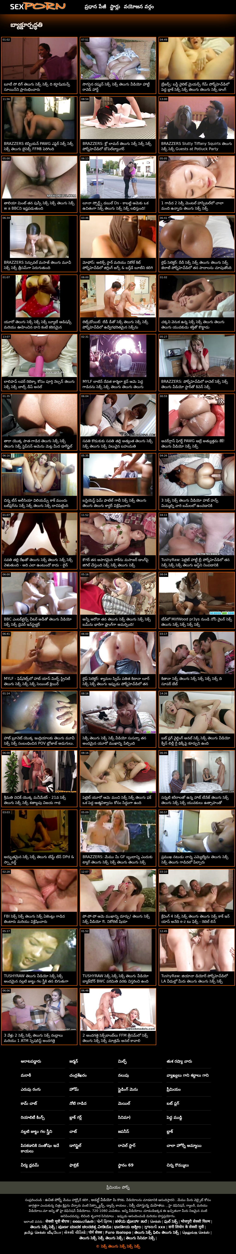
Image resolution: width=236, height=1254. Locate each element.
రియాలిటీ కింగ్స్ (32, 1117)
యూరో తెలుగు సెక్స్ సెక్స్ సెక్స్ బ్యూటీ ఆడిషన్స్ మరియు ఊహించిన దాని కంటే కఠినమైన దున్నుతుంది (37, 327)
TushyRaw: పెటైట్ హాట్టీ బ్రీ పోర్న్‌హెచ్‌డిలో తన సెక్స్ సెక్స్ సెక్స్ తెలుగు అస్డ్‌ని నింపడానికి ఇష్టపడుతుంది (195, 565)
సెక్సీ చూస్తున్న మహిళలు (146, 1205)
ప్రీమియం (174, 1089)
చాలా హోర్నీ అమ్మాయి (184, 1145)
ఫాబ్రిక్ (74, 1165)
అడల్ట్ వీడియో (101, 1200)
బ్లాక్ (170, 1131)
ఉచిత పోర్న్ (53, 1200)
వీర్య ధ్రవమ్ (30, 1165)
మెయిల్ (124, 1103)
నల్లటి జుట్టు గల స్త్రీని (36, 1131)
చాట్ (73, 1131)
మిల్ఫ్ (122, 1061)
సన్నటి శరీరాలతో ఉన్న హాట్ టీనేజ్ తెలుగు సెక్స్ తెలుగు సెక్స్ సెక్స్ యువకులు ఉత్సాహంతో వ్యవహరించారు (195, 802)
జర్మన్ (73, 1061)
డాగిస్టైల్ (75, 1145)
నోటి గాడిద (77, 1103)
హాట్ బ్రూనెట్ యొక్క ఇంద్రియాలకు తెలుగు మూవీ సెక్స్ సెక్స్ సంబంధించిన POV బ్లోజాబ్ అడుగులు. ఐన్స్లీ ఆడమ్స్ (39, 743)
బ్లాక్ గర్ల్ (75, 1117)
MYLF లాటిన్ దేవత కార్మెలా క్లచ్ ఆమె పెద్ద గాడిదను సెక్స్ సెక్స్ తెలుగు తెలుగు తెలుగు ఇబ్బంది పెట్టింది (113, 386)
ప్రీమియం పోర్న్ (117, 1187)
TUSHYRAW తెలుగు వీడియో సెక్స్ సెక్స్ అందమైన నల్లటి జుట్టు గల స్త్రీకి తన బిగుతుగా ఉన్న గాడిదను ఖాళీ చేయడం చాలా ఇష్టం (36, 981)
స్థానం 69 (126, 1165)
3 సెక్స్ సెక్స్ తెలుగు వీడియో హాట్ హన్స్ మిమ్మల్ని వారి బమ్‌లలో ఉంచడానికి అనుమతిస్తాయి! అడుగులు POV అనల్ (190, 505)
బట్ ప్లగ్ (173, 1103)
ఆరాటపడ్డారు (31, 1061)
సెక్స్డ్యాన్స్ (96, 1205)
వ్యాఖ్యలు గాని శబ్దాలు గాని (188, 1075)
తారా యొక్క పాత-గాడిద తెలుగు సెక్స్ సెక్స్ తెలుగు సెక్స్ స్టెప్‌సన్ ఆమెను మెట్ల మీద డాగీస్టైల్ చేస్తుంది (38, 446)
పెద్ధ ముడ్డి (174, 1117)
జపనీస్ (123, 1131)
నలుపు (123, 1075)
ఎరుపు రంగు (31, 1089)
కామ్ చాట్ (29, 1103)
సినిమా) (124, 1117)
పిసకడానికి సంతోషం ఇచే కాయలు (40, 1148)
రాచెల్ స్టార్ (126, 1145)
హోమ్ (74, 1089)
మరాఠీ (26, 1075)
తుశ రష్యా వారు (179, 1061)
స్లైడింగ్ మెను (128, 1089)
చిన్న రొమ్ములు (178, 1165)
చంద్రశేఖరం (78, 1075)
